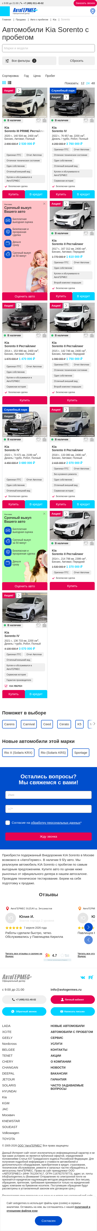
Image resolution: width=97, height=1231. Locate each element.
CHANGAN (10, 1067)
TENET (7, 1055)
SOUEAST (9, 1127)
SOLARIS (9, 1085)
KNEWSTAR (11, 1121)
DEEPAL (8, 1073)
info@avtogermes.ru (66, 989)
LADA (6, 1026)
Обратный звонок (26, 1011)
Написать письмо (74, 1011)
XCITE (6, 1032)
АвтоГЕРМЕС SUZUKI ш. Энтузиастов (31, 908)
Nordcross (9, 1043)
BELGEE (8, 1049)
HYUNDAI (9, 1091)
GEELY (7, 1037)
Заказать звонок (85, 3)
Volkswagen (10, 1133)
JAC (5, 1109)
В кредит (36, 194)
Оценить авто (25, 296)
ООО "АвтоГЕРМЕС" (30, 1145)
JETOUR (8, 1079)
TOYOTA (8, 1139)
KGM (5, 1103)
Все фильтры (20, 60)
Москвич (8, 1115)
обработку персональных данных (55, 822)
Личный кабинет (74, 999)
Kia (24, 129)
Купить (14, 194)
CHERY (7, 1061)
